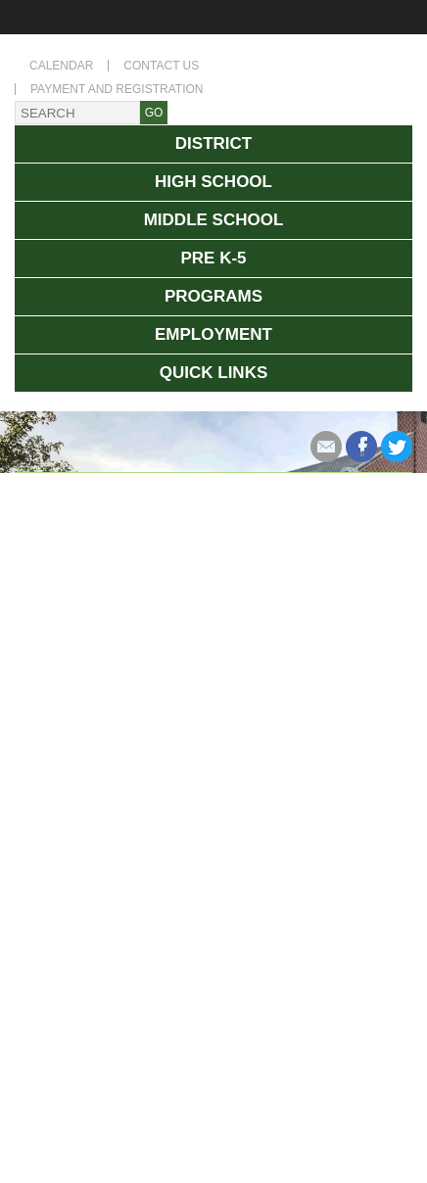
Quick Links (214, 372)
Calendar (61, 65)
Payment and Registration (116, 89)
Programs (213, 296)
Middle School (214, 220)
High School (213, 181)
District (213, 143)
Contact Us (161, 65)
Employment (213, 334)
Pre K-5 (213, 258)
